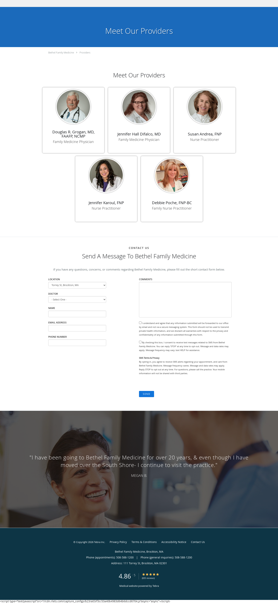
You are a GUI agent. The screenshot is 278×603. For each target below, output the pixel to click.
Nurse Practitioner (204, 139)
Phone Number (57, 336)
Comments (145, 279)
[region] (139, 465)
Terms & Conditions (144, 542)
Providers (85, 52)
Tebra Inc (99, 542)
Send (146, 394)
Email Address (57, 322)
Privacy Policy (118, 542)
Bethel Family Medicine (61, 52)
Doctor (53, 293)
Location (54, 279)
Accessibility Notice (173, 542)
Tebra (156, 586)
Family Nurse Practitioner (172, 208)
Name (51, 308)
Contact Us (198, 542)
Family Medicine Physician (73, 142)
